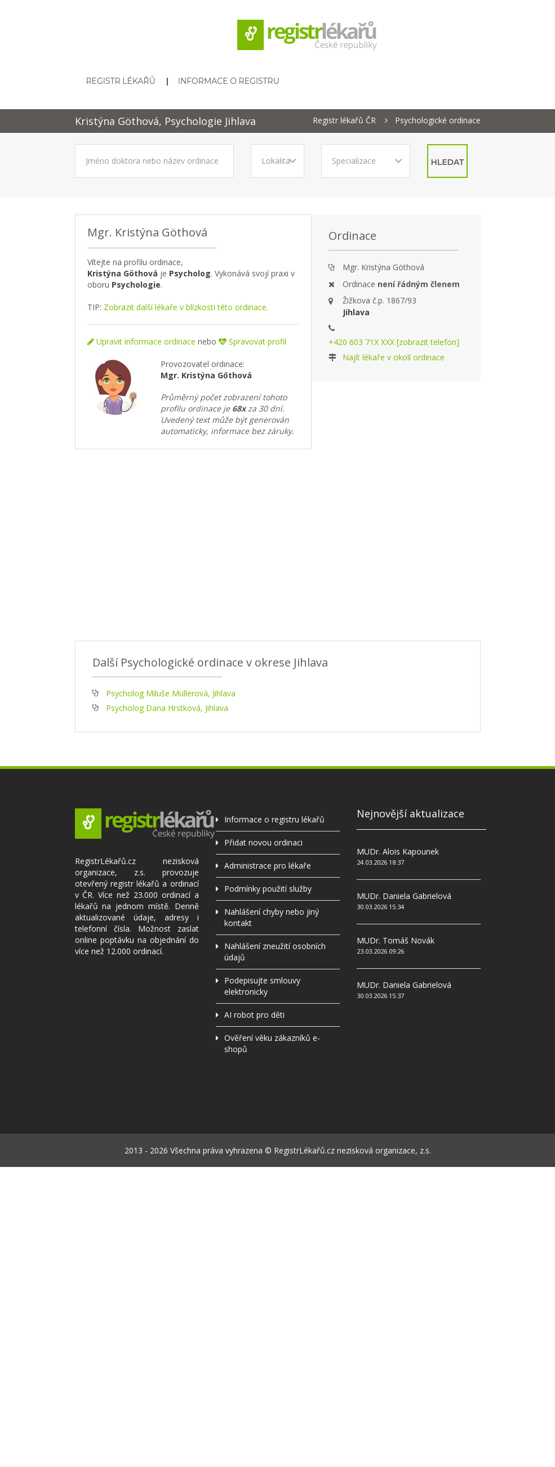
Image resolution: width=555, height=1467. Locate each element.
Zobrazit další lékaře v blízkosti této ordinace (185, 307)
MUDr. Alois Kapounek (398, 851)
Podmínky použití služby (268, 888)
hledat (447, 162)
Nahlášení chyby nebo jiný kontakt (271, 917)
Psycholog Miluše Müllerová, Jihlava (171, 693)
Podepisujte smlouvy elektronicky (262, 986)
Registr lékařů (121, 81)
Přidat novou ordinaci (263, 842)
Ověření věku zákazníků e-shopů (272, 1043)
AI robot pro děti (254, 1014)
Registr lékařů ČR (344, 120)
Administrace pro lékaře (267, 865)
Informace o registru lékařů (274, 819)
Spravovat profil (252, 341)
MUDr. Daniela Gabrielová (404, 896)
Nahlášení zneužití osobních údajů (275, 952)
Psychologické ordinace (438, 120)
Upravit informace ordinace (141, 341)
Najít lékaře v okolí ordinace (394, 357)
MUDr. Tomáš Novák (395, 940)
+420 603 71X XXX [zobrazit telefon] (393, 342)
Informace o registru (228, 81)
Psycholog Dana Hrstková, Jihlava (167, 708)
